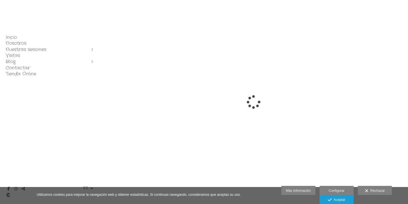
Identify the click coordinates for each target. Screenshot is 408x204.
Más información (298, 191)
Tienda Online (21, 74)
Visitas (13, 55)
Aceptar (336, 200)
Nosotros (16, 43)
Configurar (337, 191)
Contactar (18, 68)
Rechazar (375, 191)
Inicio (11, 37)
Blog (11, 62)
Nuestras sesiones (26, 49)
